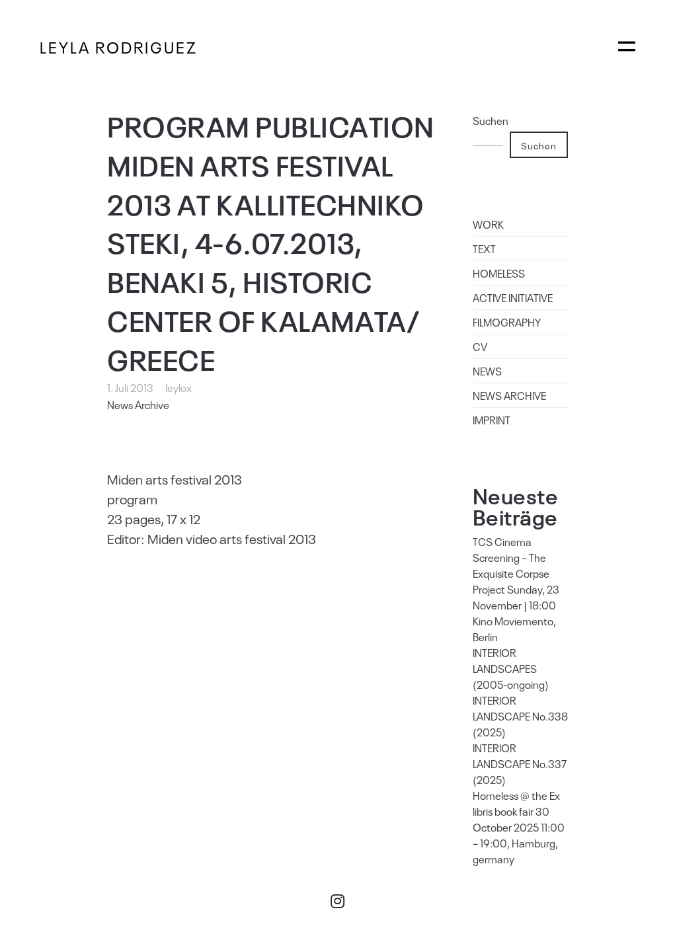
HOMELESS (499, 273)
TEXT (484, 248)
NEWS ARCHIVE (509, 395)
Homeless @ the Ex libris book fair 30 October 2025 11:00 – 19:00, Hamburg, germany (519, 827)
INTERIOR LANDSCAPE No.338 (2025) (520, 716)
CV (480, 346)
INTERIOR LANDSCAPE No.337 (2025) (520, 763)
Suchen (490, 120)
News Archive (138, 404)
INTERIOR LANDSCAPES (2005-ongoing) (511, 668)
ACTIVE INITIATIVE (513, 297)
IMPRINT (491, 419)
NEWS (487, 371)
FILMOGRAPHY (507, 322)
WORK (488, 224)
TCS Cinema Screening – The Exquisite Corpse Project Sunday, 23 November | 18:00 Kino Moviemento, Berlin (516, 589)
